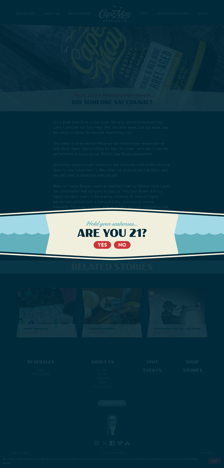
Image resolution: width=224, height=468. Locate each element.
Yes (102, 245)
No (122, 245)
